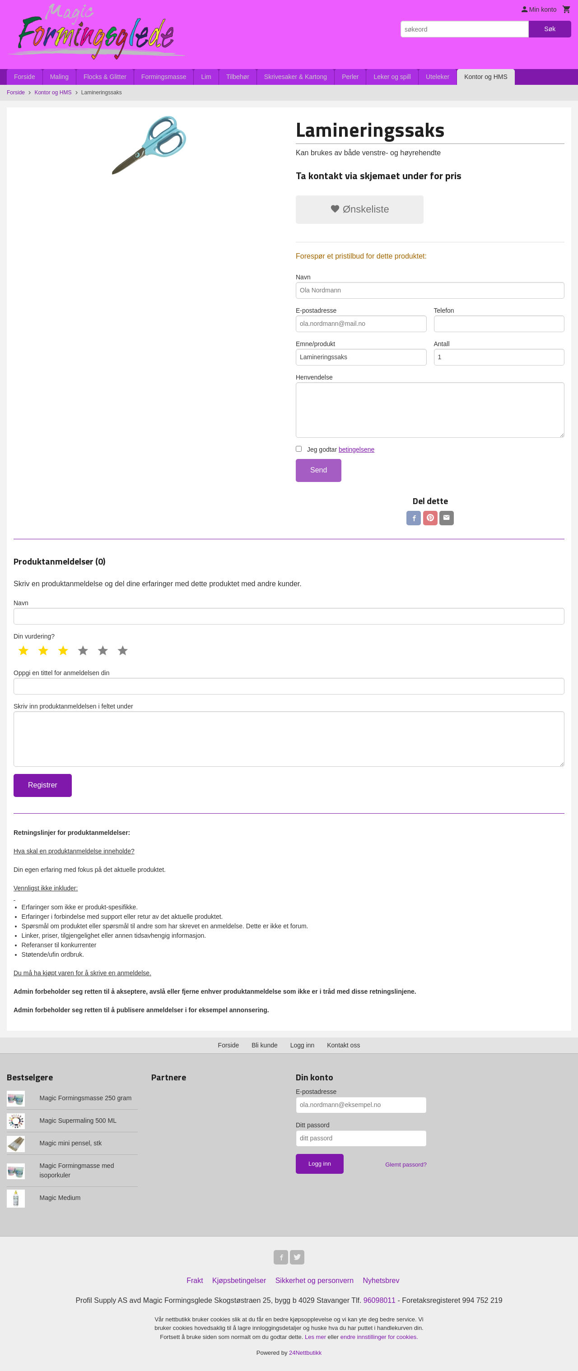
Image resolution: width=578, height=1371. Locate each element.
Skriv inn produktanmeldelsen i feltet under (289, 735)
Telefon (499, 319)
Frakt (194, 1280)
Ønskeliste (359, 209)
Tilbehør (237, 76)
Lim (206, 76)
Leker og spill (392, 76)
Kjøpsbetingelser (239, 1280)
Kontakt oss (343, 1045)
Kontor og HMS (486, 76)
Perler (350, 76)
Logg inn (302, 1045)
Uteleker (437, 76)
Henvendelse (430, 406)
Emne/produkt (361, 353)
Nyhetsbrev (381, 1280)
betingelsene (356, 449)
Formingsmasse (163, 76)
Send (318, 470)
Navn (430, 286)
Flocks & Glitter (105, 76)
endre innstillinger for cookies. (379, 1337)
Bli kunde (265, 1045)
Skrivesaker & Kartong (295, 76)
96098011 (380, 1300)
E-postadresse (361, 319)
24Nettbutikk (305, 1352)
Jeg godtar (335, 449)
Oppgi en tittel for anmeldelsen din (289, 682)
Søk (549, 28)
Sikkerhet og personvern (314, 1280)
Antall (499, 353)
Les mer (316, 1337)
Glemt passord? (406, 1164)
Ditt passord (313, 1125)
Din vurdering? (34, 636)
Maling (59, 76)
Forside (24, 76)
